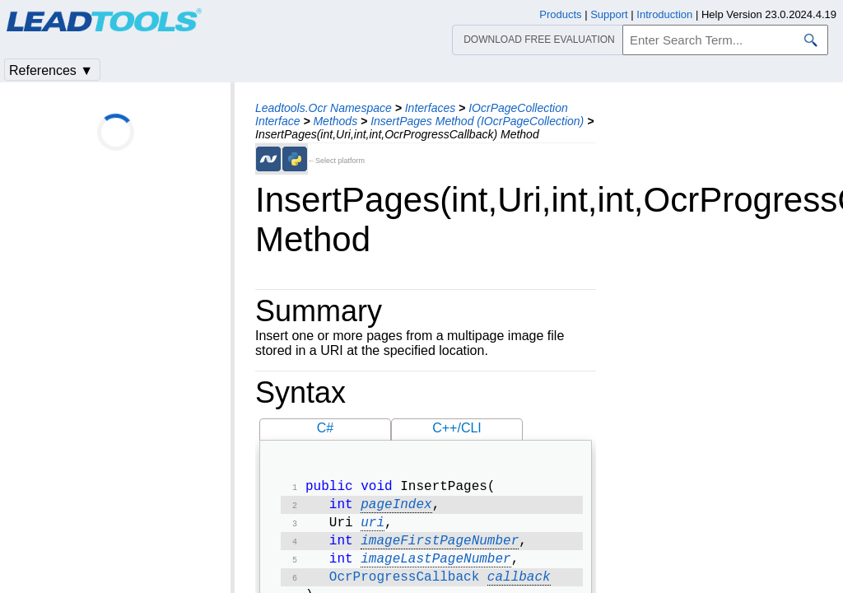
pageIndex (396, 508)
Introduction (664, 14)
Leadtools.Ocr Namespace (323, 107)
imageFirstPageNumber (440, 548)
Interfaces (430, 107)
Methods (335, 121)
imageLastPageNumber (435, 567)
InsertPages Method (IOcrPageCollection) (477, 121)
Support (609, 14)
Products (560, 14)
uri (372, 528)
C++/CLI (457, 428)
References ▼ (51, 70)
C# (325, 428)
